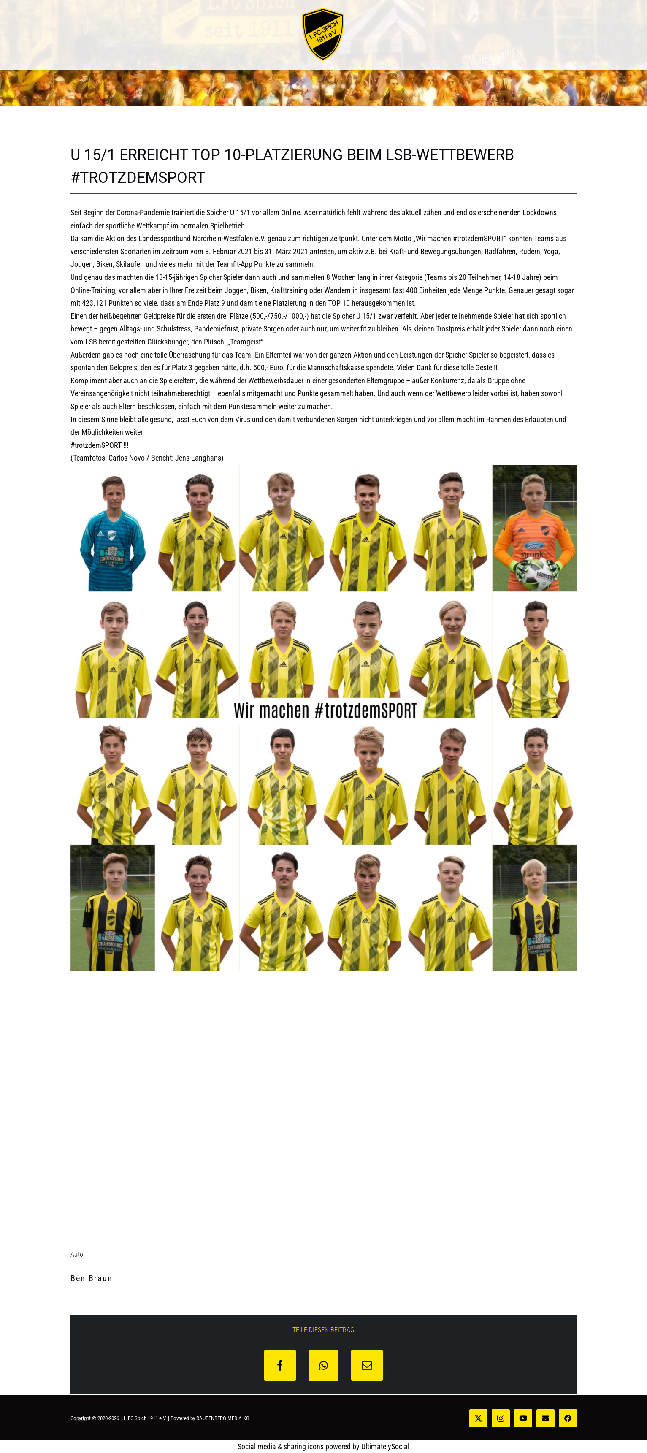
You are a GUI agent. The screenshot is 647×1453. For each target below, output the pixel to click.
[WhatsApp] (323, 1365)
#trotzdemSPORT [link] (96, 445)
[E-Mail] (367, 1365)
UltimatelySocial (385, 1446)
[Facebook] (280, 1365)
